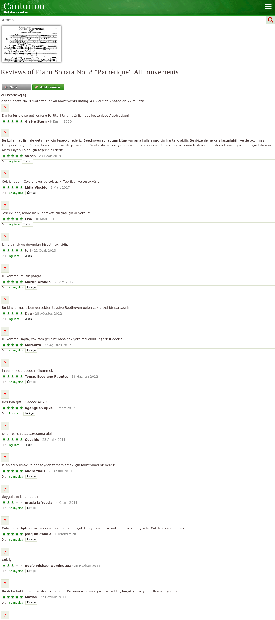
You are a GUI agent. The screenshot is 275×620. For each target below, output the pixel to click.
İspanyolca (15, 193)
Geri (11, 87)
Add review (47, 87)
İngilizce (14, 161)
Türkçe (27, 161)
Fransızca (14, 413)
